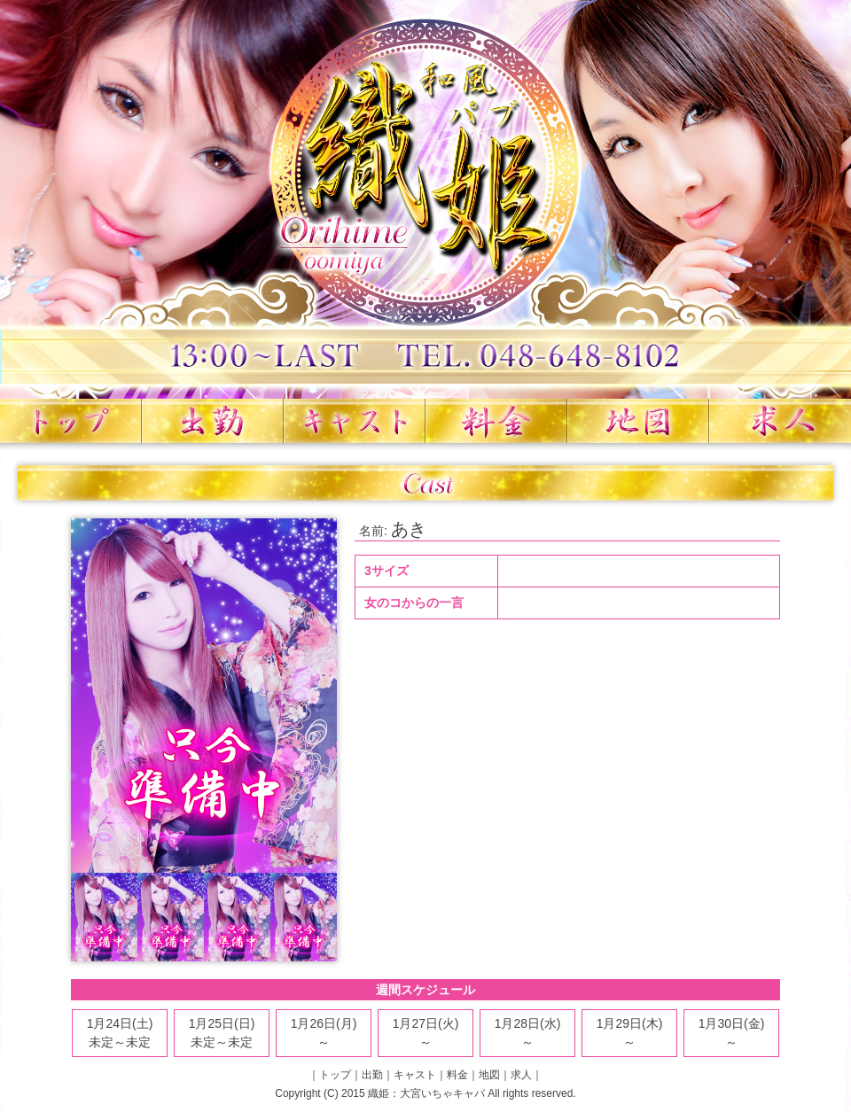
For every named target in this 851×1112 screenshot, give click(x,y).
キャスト (355, 421)
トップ (71, 421)
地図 (638, 421)
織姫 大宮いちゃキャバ (425, 199)
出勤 (213, 421)
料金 (496, 421)
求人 (780, 421)
